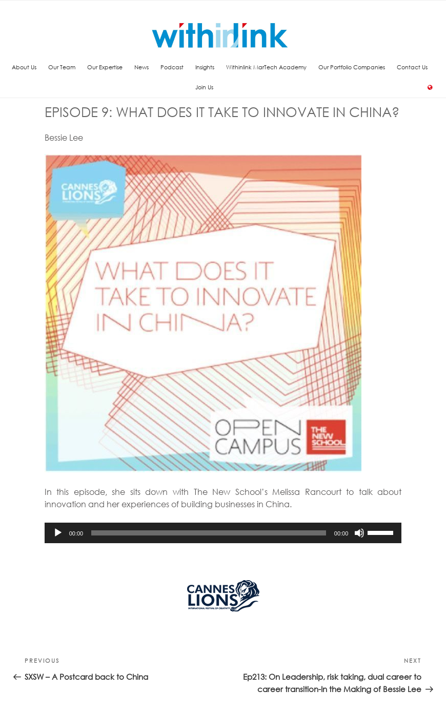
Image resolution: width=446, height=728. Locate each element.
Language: (430, 88)
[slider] (208, 532)
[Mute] (359, 533)
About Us (24, 67)
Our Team (61, 67)
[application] (223, 533)
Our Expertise (105, 67)
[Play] (58, 533)
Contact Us (412, 67)
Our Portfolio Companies (351, 67)
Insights (204, 67)
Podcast (172, 67)
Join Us (204, 87)
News (141, 67)
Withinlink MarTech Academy (266, 67)
